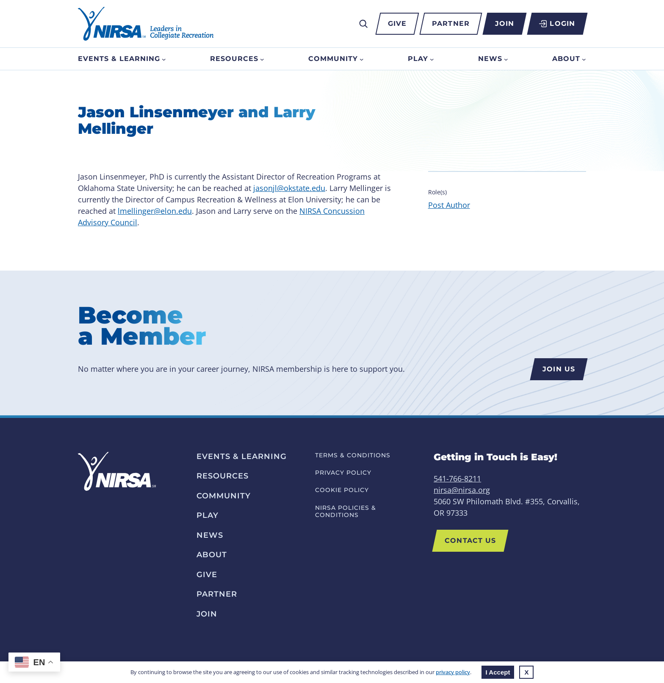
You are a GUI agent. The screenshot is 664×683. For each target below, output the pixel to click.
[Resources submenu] (262, 59)
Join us (558, 369)
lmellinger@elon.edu (155, 211)
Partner (451, 23)
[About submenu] (584, 59)
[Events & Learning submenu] (164, 59)
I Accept (498, 672)
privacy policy (453, 672)
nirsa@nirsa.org (462, 490)
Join (504, 23)
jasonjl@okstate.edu (289, 188)
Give (397, 23)
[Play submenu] (432, 59)
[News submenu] (506, 59)
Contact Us (470, 540)
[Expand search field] (363, 23)
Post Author (449, 205)
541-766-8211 (457, 478)
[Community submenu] (362, 59)
